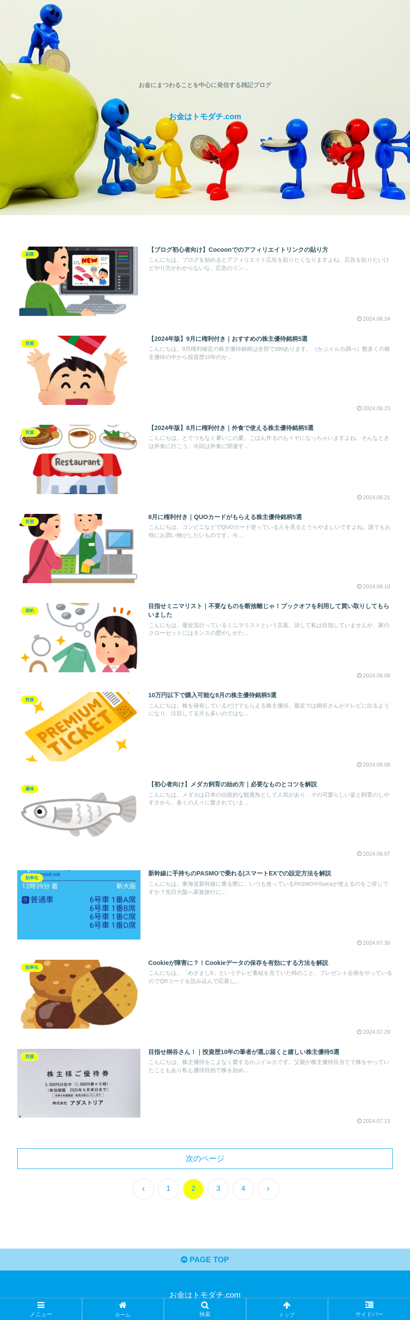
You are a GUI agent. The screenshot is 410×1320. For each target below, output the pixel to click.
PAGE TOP (205, 1259)
